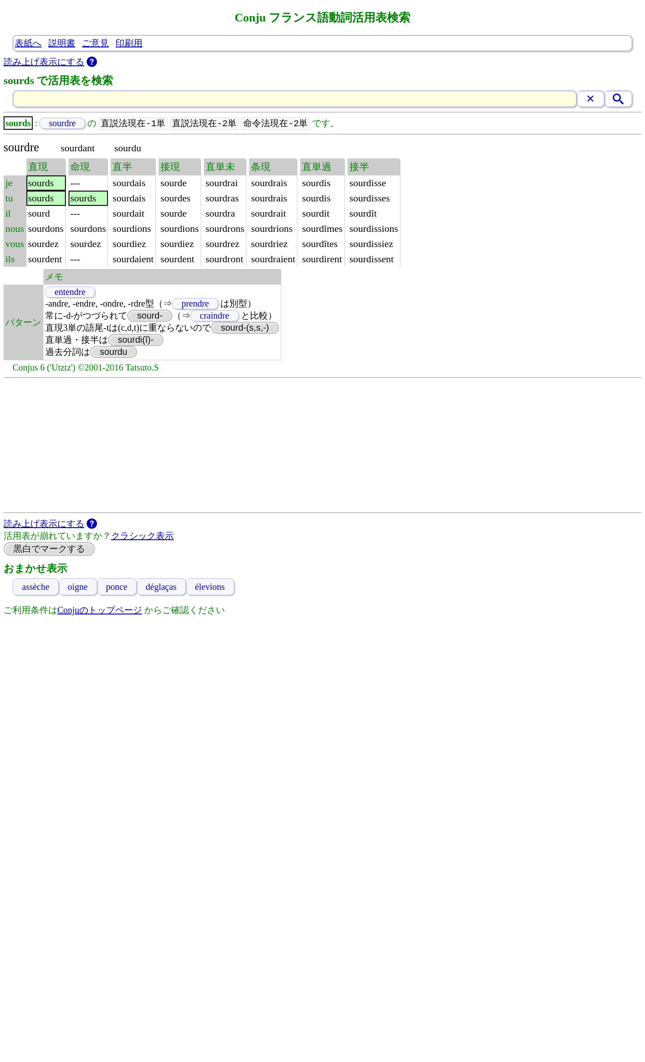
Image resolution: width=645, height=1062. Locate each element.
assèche (35, 587)
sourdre (62, 123)
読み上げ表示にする (44, 62)
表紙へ (28, 43)
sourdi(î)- (136, 340)
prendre (195, 304)
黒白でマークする (49, 549)
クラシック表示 (142, 536)
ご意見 (95, 43)
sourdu (113, 352)
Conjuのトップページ (99, 610)
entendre (70, 292)
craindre (214, 316)
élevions (210, 587)
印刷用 (129, 43)
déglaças (161, 587)
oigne (77, 587)
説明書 (61, 43)
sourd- (150, 316)
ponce (117, 587)
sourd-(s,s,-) (245, 328)
